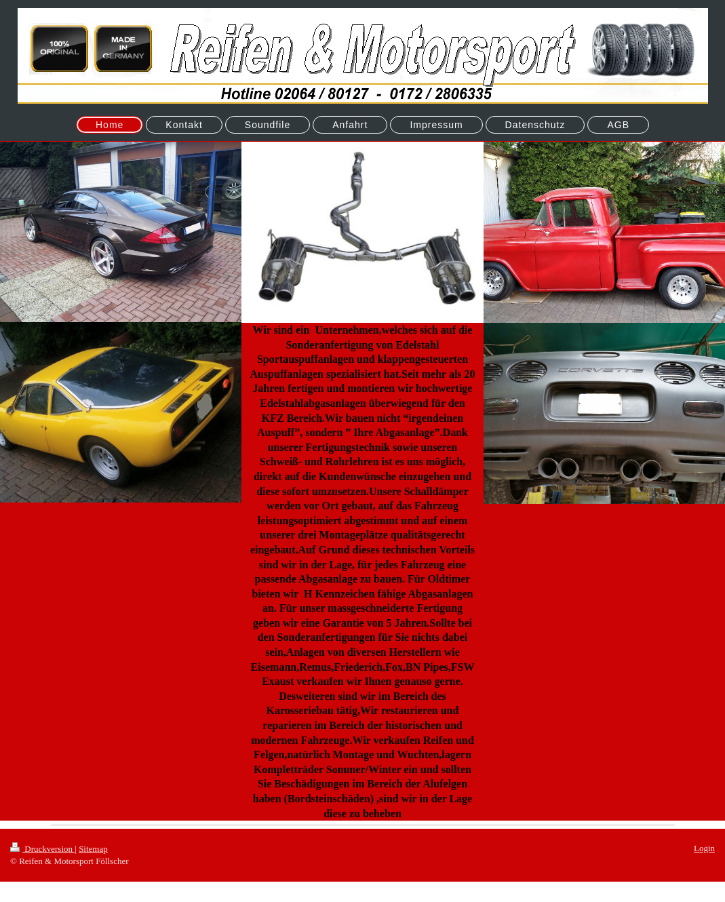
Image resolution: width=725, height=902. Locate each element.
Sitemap (93, 849)
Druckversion (42, 849)
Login (704, 848)
